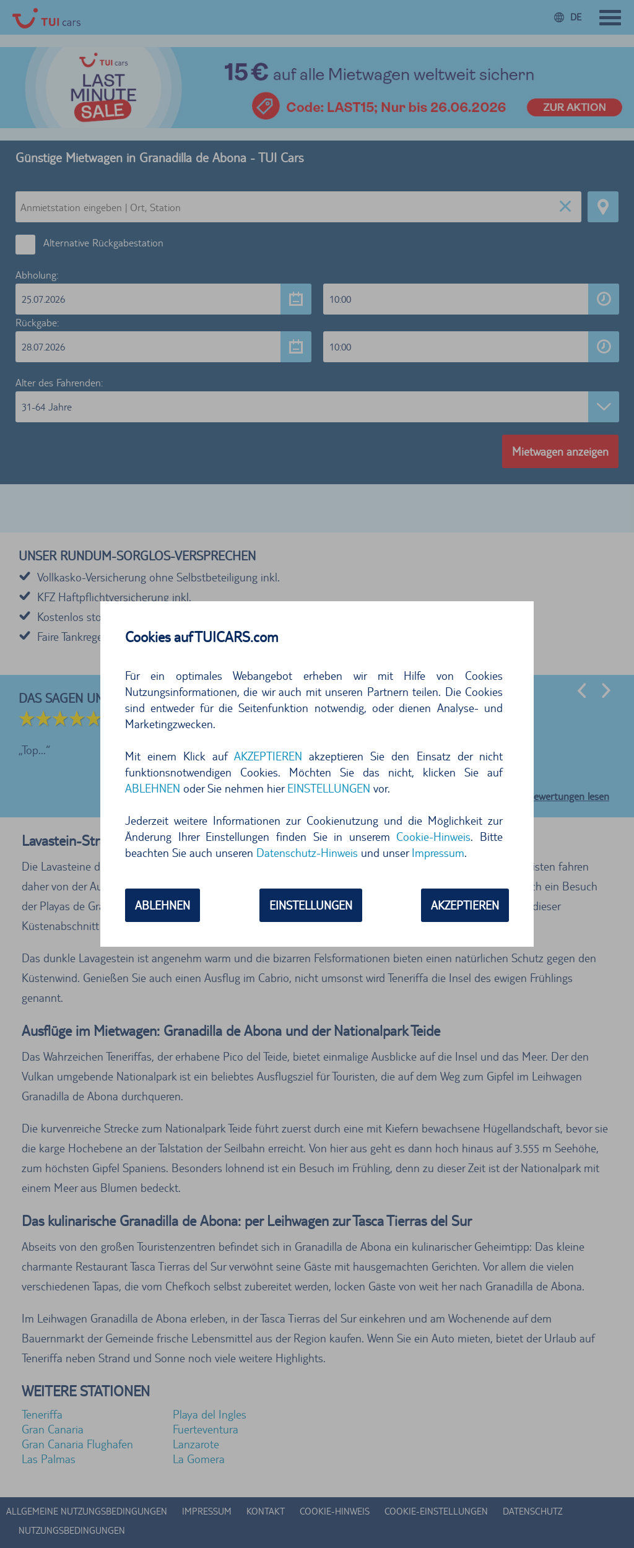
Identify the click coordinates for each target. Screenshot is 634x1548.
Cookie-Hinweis (433, 836)
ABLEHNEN (152, 788)
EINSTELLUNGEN (328, 788)
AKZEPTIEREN (268, 756)
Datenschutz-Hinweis (307, 852)
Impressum (438, 852)
